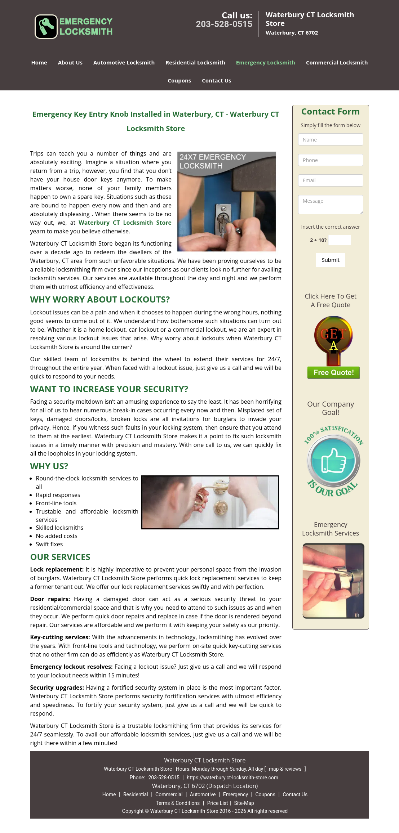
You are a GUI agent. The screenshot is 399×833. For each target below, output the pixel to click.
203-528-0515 (224, 24)
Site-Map (244, 803)
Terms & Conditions (178, 803)
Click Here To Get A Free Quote (330, 300)
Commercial (168, 794)
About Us (70, 62)
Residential (135, 794)
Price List (217, 803)
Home (39, 62)
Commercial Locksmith (337, 62)
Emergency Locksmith (265, 62)
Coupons (179, 80)
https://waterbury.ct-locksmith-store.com (232, 777)
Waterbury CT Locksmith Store (125, 223)
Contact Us (216, 80)
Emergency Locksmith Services (330, 528)
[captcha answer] (339, 240)
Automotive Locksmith (124, 62)
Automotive (203, 794)
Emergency (235, 794)
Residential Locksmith (195, 62)
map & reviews (286, 769)
